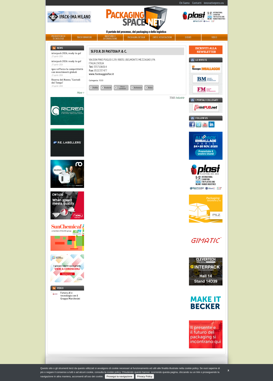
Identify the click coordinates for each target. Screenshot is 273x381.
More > (80, 92)
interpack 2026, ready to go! (66, 53)
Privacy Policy (144, 376)
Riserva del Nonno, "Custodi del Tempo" (65, 81)
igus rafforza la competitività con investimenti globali (67, 71)
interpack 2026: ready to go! (66, 61)
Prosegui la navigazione (119, 376)
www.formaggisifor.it (101, 74)
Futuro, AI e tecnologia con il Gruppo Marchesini (65, 295)
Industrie (179, 97)
